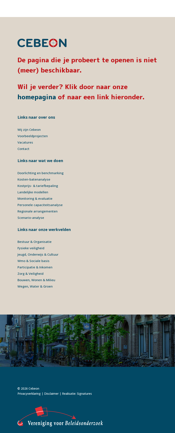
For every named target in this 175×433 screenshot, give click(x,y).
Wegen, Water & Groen (35, 286)
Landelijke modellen (32, 192)
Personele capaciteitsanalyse (40, 205)
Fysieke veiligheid (30, 248)
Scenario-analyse (30, 217)
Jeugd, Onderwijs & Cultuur (37, 254)
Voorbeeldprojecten (32, 136)
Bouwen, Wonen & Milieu (36, 280)
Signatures (84, 394)
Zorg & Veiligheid (30, 273)
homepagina (36, 97)
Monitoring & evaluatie (34, 198)
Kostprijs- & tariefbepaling (37, 186)
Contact (23, 149)
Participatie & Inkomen (34, 267)
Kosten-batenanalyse (33, 179)
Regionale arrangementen (37, 211)
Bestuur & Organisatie (34, 241)
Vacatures (25, 142)
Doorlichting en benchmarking (40, 173)
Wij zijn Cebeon (29, 129)
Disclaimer (51, 394)
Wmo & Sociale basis (33, 261)
